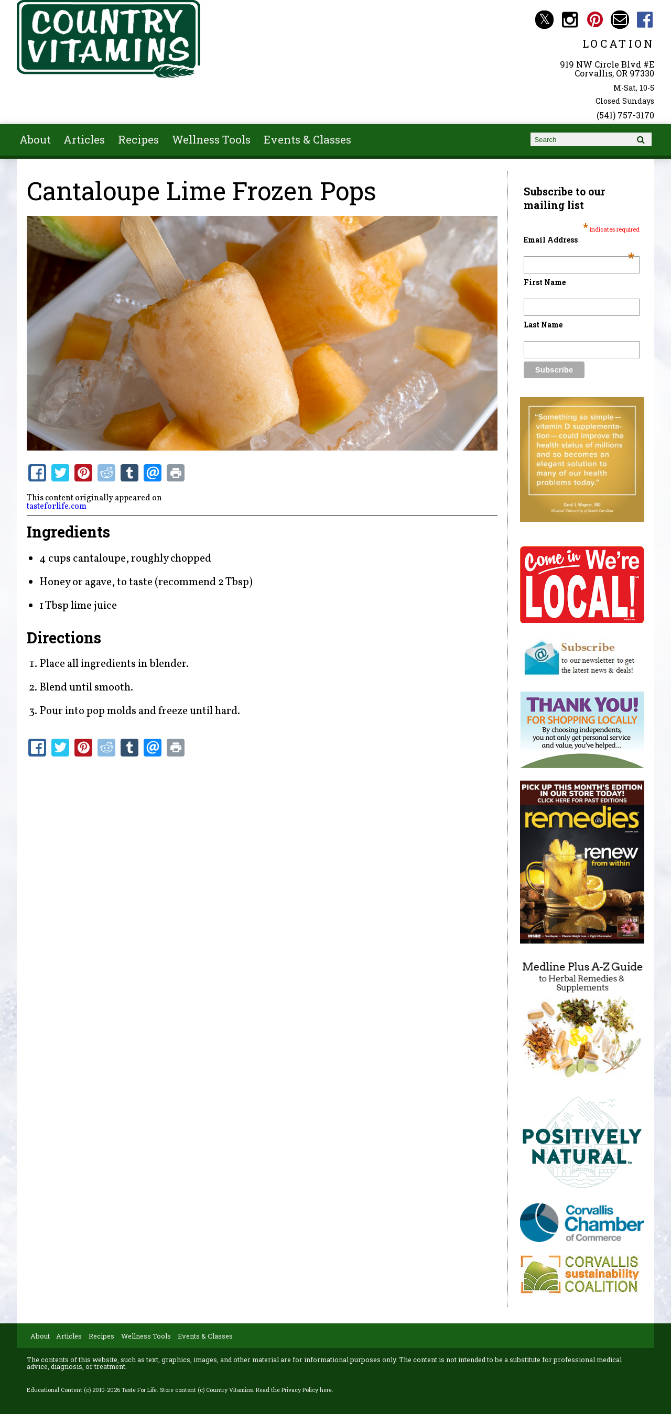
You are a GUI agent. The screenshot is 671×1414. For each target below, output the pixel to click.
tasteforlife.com (56, 506)
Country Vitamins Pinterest (595, 19)
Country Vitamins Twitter (544, 19)
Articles (84, 139)
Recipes (138, 139)
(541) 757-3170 (625, 114)
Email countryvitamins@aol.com (620, 19)
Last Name (543, 325)
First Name (545, 282)
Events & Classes (307, 139)
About (35, 139)
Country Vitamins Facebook (645, 19)
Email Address (579, 240)
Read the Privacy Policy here (294, 1390)
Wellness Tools (211, 139)
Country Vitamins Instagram (569, 19)
